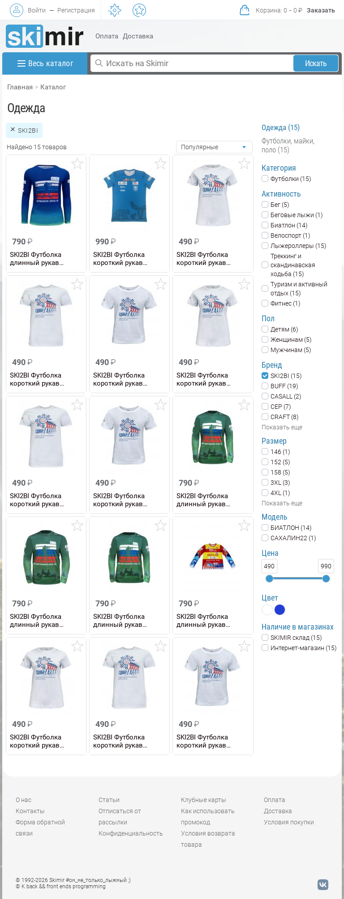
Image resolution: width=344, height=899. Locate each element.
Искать (316, 63)
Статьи (109, 799)
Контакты (30, 811)
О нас (23, 799)
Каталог (53, 87)
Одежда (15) (281, 127)
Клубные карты (203, 799)
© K (61, 886)
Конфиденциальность (131, 833)
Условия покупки (289, 822)
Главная (20, 87)
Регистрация (76, 10)
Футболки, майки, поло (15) (288, 145)
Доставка (138, 36)
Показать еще (282, 427)
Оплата (106, 36)
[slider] (269, 579)
